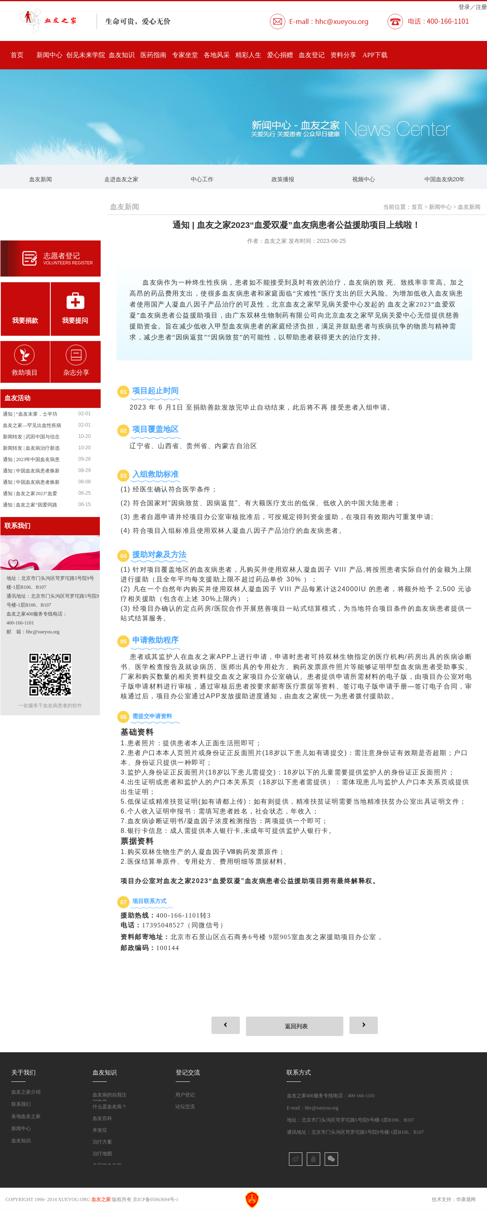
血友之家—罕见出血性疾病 (32, 425)
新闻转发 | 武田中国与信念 (31, 437)
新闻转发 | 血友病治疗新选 (31, 448)
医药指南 (153, 54)
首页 (17, 54)
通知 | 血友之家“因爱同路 (30, 505)
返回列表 (296, 1026)
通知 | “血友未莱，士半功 (30, 414)
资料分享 (343, 54)
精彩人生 (248, 54)
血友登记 (312, 54)
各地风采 (217, 54)
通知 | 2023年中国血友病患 (31, 459)
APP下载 (374, 54)
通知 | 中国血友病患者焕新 (31, 471)
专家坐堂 (185, 54)
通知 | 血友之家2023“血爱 (30, 493)
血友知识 (122, 54)
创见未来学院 (85, 54)
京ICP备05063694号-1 (156, 1199)
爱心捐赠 (280, 54)
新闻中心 (49, 54)
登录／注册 (473, 7)
